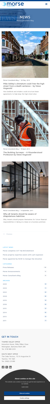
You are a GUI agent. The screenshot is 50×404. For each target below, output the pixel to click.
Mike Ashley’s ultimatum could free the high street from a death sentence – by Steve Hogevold (23, 85)
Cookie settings (24, 398)
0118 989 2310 (10, 349)
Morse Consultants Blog (11, 80)
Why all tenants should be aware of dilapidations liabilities (19, 215)
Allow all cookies (24, 393)
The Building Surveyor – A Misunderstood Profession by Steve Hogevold (22, 153)
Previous (7, 234)
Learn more (25, 387)
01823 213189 (10, 361)
